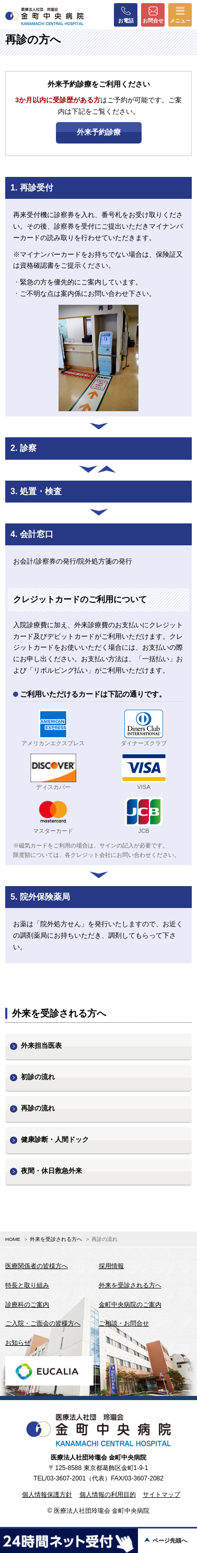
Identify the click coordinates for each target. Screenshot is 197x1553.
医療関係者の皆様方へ (36, 1266)
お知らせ (17, 1342)
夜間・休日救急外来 (51, 1171)
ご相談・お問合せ (124, 1323)
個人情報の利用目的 (107, 1494)
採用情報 (111, 1266)
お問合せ (153, 14)
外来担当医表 (41, 1045)
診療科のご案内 (27, 1304)
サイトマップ (161, 1494)
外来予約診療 (99, 132)
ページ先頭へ (170, 1540)
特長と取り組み (27, 1285)
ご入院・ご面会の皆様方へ (42, 1323)
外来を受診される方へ (56, 1239)
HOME (12, 1239)
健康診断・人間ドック (55, 1139)
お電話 (126, 14)
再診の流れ (38, 1108)
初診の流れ (38, 1077)
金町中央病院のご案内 (130, 1304)
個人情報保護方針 (47, 1494)
